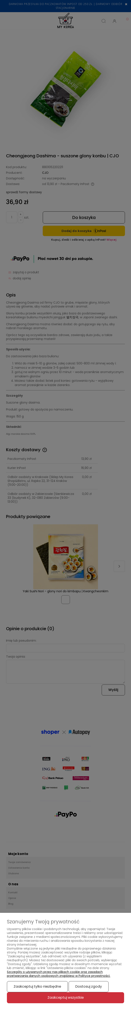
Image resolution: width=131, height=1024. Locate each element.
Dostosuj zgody (88, 986)
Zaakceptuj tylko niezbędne (37, 986)
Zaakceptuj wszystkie (65, 997)
